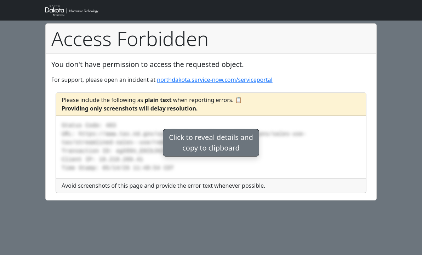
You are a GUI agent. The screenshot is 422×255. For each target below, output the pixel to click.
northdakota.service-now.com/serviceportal (214, 80)
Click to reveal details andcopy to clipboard (211, 142)
